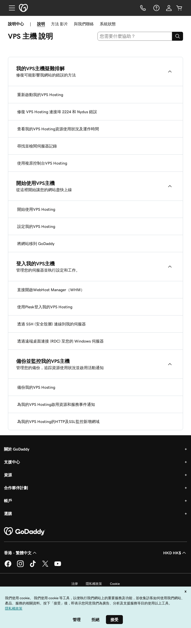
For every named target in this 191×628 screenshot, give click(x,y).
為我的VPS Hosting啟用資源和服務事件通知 (56, 404)
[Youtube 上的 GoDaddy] (58, 566)
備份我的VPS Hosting (36, 387)
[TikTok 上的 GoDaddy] (33, 566)
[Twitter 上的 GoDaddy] (45, 566)
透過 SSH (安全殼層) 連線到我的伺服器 (51, 324)
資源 (8, 475)
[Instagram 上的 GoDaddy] (20, 566)
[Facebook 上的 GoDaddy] (8, 566)
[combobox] (135, 36)
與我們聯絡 (84, 24)
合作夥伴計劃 (16, 488)
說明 (41, 24)
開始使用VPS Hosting (36, 209)
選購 (8, 514)
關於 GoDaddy (16, 449)
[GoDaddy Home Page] (24, 531)
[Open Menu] (10, 8)
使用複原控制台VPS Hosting (42, 163)
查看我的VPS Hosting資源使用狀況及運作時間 (58, 129)
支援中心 (12, 462)
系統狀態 (108, 24)
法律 (74, 583)
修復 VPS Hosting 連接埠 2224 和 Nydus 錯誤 (57, 112)
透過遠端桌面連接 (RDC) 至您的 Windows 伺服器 (60, 341)
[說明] (156, 8)
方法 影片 (59, 24)
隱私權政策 (94, 583)
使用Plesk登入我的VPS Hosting (44, 307)
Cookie (115, 583)
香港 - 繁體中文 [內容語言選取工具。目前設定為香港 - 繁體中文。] (21, 553)
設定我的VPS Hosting (36, 226)
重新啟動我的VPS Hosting (40, 95)
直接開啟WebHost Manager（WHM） (51, 290)
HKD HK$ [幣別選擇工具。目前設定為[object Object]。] (175, 553)
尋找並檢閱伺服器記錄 (37, 146)
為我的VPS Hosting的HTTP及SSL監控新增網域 (58, 421)
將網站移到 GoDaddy (35, 243)
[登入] (169, 8)
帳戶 (8, 501)
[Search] (177, 36)
